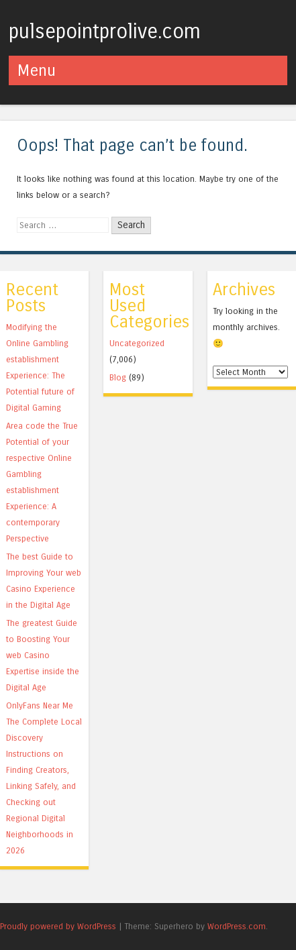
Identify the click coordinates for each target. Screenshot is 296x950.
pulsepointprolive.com (105, 31)
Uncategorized (136, 343)
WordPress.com (236, 926)
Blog (117, 377)
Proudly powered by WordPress (58, 926)
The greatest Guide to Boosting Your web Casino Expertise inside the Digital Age (42, 655)
